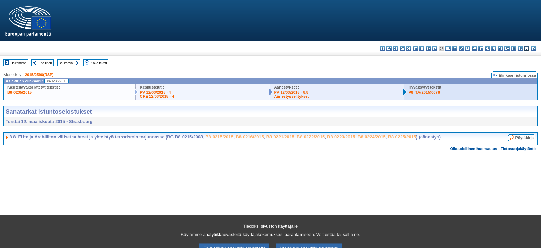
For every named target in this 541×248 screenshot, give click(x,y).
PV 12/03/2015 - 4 (155, 92)
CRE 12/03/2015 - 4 (157, 96)
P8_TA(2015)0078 (424, 92)
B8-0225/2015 (402, 137)
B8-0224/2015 (372, 137)
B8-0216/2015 (250, 137)
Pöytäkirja (524, 138)
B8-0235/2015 (19, 92)
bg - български (382, 48)
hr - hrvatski (448, 48)
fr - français (434, 48)
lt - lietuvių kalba (467, 48)
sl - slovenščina (520, 48)
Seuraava (66, 63)
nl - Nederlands (487, 48)
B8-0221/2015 (280, 137)
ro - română (507, 48)
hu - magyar (474, 48)
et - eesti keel (415, 48)
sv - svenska (533, 48)
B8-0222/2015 (311, 137)
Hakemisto (18, 63)
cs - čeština (395, 48)
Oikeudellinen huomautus (474, 149)
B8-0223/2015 (341, 137)
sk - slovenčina (513, 48)
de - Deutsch (408, 48)
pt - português (500, 48)
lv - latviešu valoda (461, 48)
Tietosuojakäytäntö (518, 149)
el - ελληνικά (421, 48)
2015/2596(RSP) (39, 75)
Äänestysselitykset (291, 96)
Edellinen (45, 63)
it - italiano (454, 48)
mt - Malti (480, 48)
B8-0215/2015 (219, 137)
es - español (389, 48)
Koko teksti (99, 63)
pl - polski (493, 48)
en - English (428, 48)
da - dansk (402, 48)
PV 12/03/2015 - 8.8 (291, 92)
